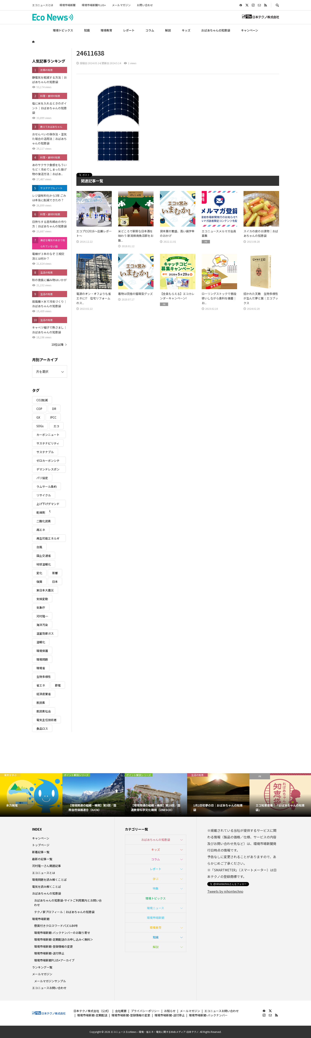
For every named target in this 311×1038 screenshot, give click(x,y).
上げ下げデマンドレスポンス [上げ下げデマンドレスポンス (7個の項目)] (47, 504)
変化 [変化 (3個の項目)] (39, 573)
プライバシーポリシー (145, 1011)
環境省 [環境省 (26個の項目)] (40, 668)
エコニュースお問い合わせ (49, 988)
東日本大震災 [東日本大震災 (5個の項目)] (45, 590)
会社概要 (121, 1011)
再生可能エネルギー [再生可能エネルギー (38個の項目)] (47, 539)
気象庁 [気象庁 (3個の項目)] (40, 607)
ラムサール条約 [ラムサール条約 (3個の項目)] (46, 486)
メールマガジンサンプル (50, 981)
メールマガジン (121, 5)
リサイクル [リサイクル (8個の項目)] (43, 495)
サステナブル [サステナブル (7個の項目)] (45, 452)
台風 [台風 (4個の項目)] (39, 547)
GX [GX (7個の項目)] (38, 417)
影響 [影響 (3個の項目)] (55, 573)
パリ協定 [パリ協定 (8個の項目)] (42, 478)
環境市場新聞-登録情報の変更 (53, 946)
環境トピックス (63, 30)
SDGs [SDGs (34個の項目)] (40, 426)
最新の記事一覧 (42, 859)
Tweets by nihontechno (225, 891)
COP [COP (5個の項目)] (39, 409)
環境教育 (106, 30)
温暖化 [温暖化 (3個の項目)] (40, 642)
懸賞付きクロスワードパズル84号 (56, 926)
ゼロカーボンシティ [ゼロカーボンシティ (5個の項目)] (47, 461)
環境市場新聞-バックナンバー (208, 1015)
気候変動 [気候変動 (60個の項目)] (42, 599)
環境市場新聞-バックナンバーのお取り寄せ (62, 933)
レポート (129, 30)
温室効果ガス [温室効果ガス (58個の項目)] (45, 633)
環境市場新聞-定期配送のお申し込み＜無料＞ (63, 939)
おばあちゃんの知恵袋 (215, 30)
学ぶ (155, 879)
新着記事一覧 (40, 852)
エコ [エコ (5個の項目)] (56, 426)
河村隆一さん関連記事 (46, 866)
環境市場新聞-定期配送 (92, 1015)
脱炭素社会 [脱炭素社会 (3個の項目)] (43, 711)
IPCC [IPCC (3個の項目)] (53, 417)
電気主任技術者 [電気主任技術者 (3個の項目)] (46, 720)
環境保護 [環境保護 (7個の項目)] (42, 651)
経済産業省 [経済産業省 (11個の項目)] (43, 694)
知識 (87, 30)
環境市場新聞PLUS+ (94, 5)
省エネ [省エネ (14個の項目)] (40, 685)
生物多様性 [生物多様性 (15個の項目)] (43, 677)
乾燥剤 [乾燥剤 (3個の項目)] (40, 512)
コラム (150, 30)
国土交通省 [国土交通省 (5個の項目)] (43, 556)
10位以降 (57, 344)
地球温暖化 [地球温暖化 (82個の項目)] (43, 564)
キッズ (186, 30)
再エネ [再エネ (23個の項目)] (40, 530)
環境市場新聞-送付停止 (49, 953)
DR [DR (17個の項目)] (54, 409)
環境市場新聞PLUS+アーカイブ (54, 960)
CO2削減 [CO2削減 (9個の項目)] (42, 400)
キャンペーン (249, 30)
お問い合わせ (145, 5)
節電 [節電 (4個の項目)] (58, 685)
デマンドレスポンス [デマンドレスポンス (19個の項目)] (47, 470)
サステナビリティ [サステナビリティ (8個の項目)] (47, 443)
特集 (155, 888)
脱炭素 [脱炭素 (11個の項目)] (40, 703)
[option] (31, 795)
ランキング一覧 (42, 967)
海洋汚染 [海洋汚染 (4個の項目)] (42, 625)
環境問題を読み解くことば (49, 879)
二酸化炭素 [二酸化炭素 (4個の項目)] (43, 521)
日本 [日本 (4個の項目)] (55, 582)
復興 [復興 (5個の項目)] (39, 582)
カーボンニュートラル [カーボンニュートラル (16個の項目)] (47, 435)
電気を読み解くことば (46, 886)
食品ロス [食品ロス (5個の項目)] (42, 728)
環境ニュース (155, 908)
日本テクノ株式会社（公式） (92, 1011)
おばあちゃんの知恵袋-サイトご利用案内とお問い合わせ (68, 902)
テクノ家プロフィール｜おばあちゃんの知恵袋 (64, 912)
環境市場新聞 (67, 5)
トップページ (40, 845)
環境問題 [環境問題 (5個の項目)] (42, 659)
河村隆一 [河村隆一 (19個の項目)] (42, 616)
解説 (168, 30)
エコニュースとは (42, 5)
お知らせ (170, 1011)
